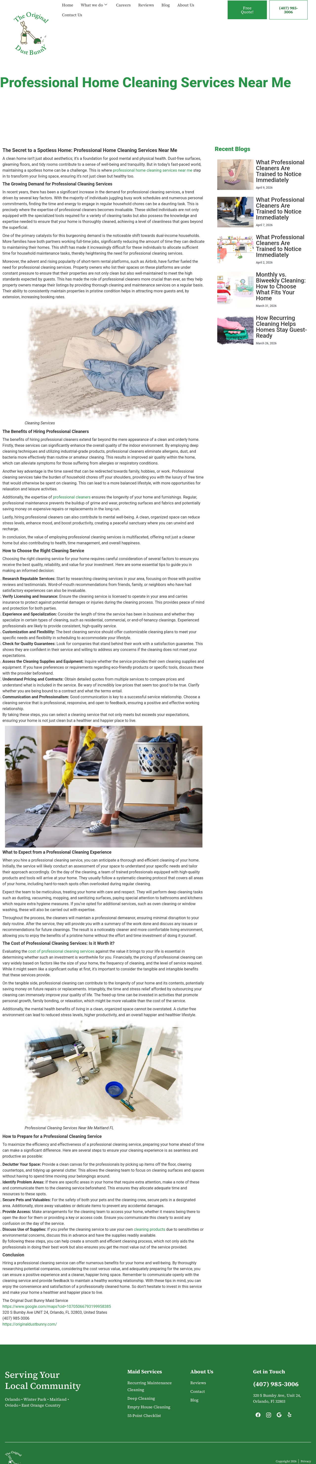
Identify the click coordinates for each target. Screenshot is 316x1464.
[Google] (279, 1416)
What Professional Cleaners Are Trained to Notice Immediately (280, 171)
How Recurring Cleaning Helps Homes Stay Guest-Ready (281, 327)
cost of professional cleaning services (61, 951)
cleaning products (149, 1229)
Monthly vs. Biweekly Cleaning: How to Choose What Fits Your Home (281, 286)
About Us (185, 5)
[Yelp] (289, 1416)
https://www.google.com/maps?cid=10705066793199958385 (56, 1306)
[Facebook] (258, 1416)
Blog (165, 5)
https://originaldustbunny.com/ (29, 1324)
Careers (123, 5)
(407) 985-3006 (288, 10)
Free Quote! (247, 10)
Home (67, 5)
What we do (94, 5)
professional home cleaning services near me (152, 170)
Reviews (146, 5)
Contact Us (72, 14)
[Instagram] (268, 1416)
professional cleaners (72, 497)
